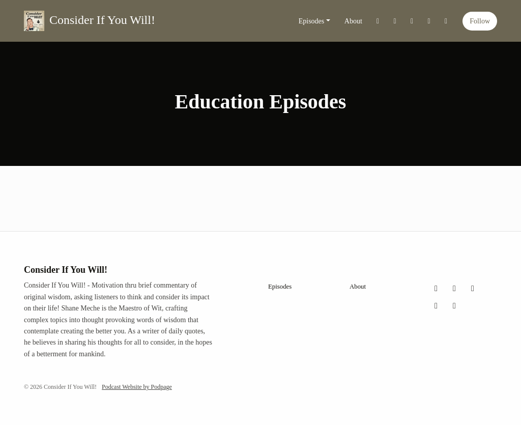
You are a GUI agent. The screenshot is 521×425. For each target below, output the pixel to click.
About (353, 21)
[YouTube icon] (436, 306)
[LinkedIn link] (446, 21)
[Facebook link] (412, 21)
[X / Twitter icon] (436, 288)
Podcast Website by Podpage (137, 386)
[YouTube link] (429, 21)
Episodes (312, 21)
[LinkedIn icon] (454, 306)
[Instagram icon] (454, 288)
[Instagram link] (394, 21)
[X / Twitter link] (378, 21)
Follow (480, 21)
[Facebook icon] (473, 288)
